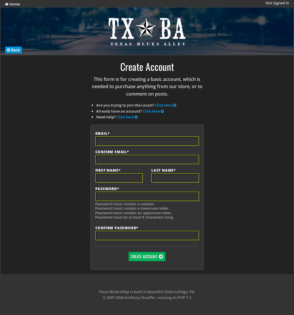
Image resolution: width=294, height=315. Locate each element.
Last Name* (163, 170)
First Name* (108, 170)
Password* (107, 189)
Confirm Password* (117, 228)
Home (12, 4)
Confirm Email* (112, 152)
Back (13, 50)
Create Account (144, 256)
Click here (165, 105)
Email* (102, 133)
